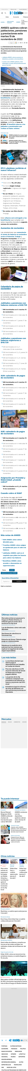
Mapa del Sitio (11, 1067)
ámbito (3, 22)
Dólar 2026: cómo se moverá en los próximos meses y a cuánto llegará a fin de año (13, 956)
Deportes (22, 1057)
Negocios (4, 1054)
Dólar (7, 17)
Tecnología (18, 1065)
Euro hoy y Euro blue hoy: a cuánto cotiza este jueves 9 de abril (13, 920)
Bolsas (10, 721)
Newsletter (23, 1040)
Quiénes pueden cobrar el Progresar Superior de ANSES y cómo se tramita (18, 142)
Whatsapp (21, 1040)
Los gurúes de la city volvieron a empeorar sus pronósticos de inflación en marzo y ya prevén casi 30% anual (15, 680)
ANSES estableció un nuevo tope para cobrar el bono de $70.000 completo (18, 136)
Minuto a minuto (4, 865)
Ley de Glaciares (23, 9)
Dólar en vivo (13, 9)
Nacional (4, 1057)
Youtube (17, 1040)
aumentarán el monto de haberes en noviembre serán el (14, 234)
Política (23, 1049)
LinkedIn (13, 1040)
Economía (16, 17)
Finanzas (14, 1049)
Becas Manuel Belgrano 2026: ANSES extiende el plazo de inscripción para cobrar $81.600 (6, 817)
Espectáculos (6, 1065)
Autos (21, 1062)
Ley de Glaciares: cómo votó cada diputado (13, 628)
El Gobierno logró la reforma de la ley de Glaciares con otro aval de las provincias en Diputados (16, 689)
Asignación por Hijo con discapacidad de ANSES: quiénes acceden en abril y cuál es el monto (18, 839)
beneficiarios (6, 98)
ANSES (18, 22)
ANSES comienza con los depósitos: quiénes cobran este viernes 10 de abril (21, 817)
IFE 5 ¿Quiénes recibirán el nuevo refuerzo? (13, 169)
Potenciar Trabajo (14, 236)
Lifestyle (22, 1054)
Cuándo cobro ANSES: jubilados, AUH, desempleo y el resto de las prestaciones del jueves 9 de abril (14, 63)
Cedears (24, 721)
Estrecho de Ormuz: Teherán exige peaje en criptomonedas (14, 640)
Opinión (13, 1054)
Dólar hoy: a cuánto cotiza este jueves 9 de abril (23, 872)
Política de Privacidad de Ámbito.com (13, 1070)
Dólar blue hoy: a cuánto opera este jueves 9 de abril (14, 873)
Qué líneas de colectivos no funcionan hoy (11, 634)
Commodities (17, 721)
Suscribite (19, 581)
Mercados (18, 1051)
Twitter (2, 1040)
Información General (10, 22)
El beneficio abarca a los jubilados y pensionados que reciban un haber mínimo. (13, 126)
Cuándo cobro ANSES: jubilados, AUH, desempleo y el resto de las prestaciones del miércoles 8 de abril (19, 829)
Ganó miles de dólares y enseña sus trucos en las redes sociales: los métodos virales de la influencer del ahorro (13, 945)
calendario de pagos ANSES (9, 573)
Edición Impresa (6, 1059)
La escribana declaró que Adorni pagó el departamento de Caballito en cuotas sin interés (15, 663)
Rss (2, 1067)
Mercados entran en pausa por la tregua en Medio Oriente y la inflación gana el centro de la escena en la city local (13, 620)
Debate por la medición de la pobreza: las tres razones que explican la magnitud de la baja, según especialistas (13, 648)
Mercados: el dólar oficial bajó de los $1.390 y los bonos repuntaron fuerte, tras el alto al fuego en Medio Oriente (14, 981)
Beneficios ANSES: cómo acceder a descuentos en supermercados (12, 563)
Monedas (3, 721)
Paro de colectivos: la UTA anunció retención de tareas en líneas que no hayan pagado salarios (15, 671)
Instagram (9, 1040)
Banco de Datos (6, 1051)
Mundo (13, 1057)
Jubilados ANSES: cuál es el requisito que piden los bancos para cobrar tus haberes (14, 555)
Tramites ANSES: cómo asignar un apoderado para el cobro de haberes (14, 547)
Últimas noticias (15, 1046)
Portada (4, 1046)
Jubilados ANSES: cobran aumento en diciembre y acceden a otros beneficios (12, 58)
